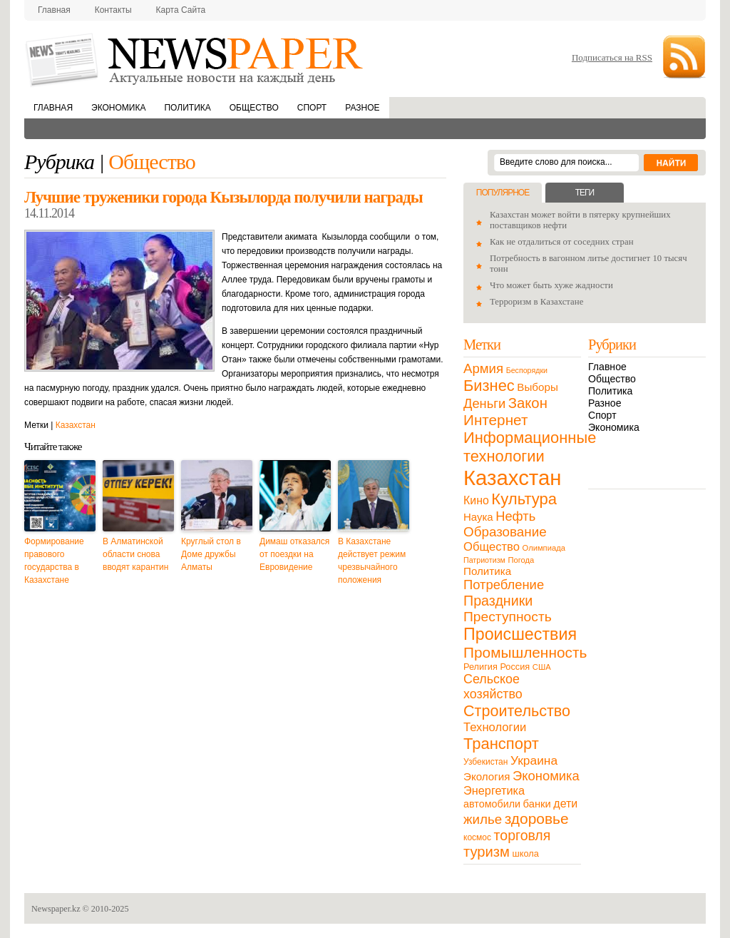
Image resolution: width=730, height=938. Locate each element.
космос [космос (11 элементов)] (477, 837)
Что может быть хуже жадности (551, 285)
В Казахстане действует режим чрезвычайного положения (372, 560)
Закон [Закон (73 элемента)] (528, 403)
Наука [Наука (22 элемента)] (478, 517)
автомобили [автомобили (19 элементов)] (491, 804)
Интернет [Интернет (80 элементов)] (495, 420)
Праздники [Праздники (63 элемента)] (498, 600)
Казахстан (76, 425)
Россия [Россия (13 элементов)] (515, 666)
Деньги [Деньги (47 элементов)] (484, 403)
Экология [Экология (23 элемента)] (486, 776)
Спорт (312, 108)
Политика (187, 108)
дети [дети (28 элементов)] (565, 803)
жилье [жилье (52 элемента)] (482, 819)
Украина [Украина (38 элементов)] (533, 760)
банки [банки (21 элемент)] (537, 804)
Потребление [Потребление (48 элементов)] (503, 584)
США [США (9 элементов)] (542, 667)
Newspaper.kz (56, 909)
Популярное (502, 193)
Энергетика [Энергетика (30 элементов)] (494, 790)
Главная (54, 10)
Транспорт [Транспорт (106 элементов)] (501, 744)
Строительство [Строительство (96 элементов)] (516, 711)
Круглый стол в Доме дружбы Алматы (211, 554)
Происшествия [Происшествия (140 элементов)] (520, 634)
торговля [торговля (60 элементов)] (522, 835)
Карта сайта (181, 10)
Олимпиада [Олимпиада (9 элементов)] (544, 548)
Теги (584, 193)
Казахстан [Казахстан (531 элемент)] (512, 477)
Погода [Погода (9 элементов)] (521, 560)
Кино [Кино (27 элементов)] (476, 500)
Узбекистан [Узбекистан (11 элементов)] (485, 762)
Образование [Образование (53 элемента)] (505, 531)
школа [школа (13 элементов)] (526, 853)
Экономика (118, 108)
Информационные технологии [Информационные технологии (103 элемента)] (529, 447)
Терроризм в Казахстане (536, 302)
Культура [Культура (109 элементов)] (524, 499)
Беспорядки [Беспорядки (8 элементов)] (527, 370)
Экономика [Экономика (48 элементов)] (546, 775)
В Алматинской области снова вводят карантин (135, 554)
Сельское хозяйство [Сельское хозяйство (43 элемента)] (493, 686)
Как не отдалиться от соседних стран (562, 242)
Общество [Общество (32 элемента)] (491, 547)
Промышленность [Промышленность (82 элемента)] (525, 652)
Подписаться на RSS (612, 57)
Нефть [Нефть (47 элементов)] (515, 516)
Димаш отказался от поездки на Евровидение (294, 554)
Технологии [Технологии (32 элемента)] (494, 727)
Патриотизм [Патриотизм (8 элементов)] (484, 560)
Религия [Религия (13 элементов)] (480, 666)
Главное (607, 366)
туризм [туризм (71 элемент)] (486, 852)
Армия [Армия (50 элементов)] (483, 368)
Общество (254, 108)
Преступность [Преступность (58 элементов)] (507, 616)
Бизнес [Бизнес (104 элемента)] (489, 385)
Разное (362, 108)
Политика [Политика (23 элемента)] (487, 571)
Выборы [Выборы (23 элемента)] (537, 387)
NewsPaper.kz (195, 59)
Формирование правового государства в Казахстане (54, 560)
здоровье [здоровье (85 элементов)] (537, 818)
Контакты (113, 10)
